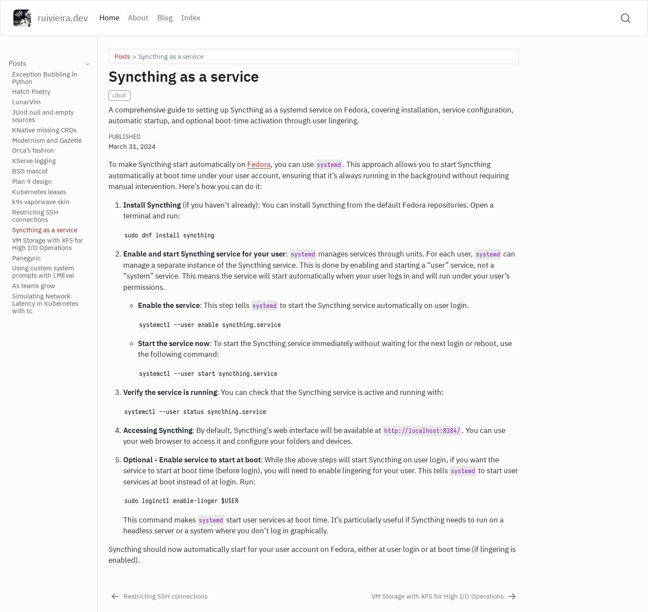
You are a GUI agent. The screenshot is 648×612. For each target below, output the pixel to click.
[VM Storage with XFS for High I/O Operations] (444, 597)
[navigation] (85, 63)
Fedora (259, 164)
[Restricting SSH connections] (159, 597)
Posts (122, 56)
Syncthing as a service (171, 56)
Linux (119, 96)
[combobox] (626, 18)
